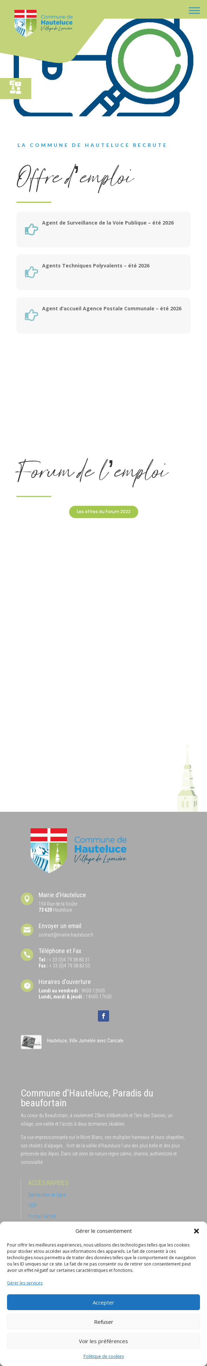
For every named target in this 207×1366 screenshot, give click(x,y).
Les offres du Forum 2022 (104, 512)
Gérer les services (24, 1283)
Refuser (103, 1321)
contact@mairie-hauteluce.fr (66, 935)
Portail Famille (42, 1216)
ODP (32, 1205)
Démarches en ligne (47, 1195)
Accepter (103, 1302)
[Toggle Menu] (194, 10)
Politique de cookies (104, 1356)
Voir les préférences (103, 1341)
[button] (196, 1231)
